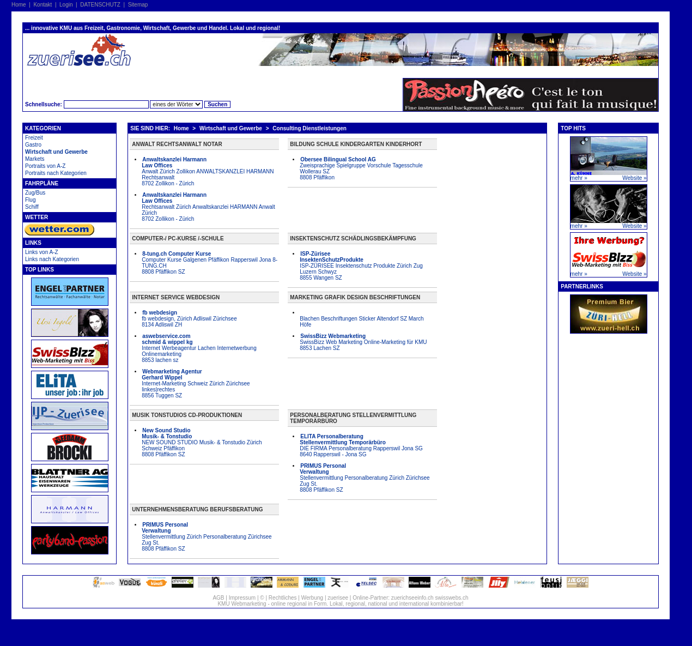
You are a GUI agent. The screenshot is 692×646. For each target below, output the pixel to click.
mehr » (578, 178)
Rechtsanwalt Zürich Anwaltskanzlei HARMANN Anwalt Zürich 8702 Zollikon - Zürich (208, 207)
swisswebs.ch (451, 598)
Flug (30, 200)
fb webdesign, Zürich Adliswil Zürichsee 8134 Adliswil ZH (189, 319)
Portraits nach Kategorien (56, 173)
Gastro (33, 145)
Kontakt (42, 5)
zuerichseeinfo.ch (412, 598)
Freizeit (34, 138)
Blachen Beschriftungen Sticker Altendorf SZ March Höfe (361, 322)
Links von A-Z (41, 252)
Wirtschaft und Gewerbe (56, 152)
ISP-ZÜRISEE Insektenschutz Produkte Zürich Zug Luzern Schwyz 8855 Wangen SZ (361, 266)
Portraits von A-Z (45, 166)
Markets (35, 159)
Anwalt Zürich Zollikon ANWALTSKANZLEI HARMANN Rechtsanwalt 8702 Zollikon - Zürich (208, 171)
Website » (634, 178)
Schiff (32, 207)
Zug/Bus (35, 193)
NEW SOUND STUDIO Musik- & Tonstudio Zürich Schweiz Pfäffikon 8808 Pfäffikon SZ (202, 442)
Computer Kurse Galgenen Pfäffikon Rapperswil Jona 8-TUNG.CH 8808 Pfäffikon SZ (209, 263)
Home (18, 5)
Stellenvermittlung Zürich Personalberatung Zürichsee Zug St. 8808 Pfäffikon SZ (206, 537)
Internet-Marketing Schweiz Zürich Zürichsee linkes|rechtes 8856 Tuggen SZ (196, 384)
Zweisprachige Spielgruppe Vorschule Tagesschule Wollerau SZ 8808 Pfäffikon (361, 168)
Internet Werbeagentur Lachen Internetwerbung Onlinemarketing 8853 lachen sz (199, 348)
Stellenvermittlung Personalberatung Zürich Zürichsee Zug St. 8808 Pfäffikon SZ (364, 478)
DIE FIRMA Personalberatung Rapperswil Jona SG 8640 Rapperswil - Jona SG (361, 445)
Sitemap (138, 5)
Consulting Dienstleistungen (309, 128)
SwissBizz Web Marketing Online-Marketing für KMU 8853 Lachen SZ (363, 342)
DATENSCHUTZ (100, 5)
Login (65, 5)
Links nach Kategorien (52, 259)
